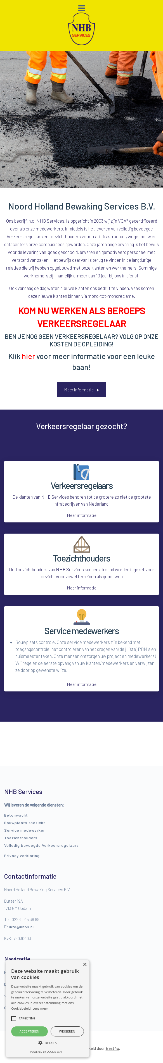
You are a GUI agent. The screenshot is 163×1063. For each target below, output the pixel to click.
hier (28, 355)
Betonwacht (16, 815)
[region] (81, 119)
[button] (6, 119)
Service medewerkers (81, 630)
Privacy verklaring (22, 855)
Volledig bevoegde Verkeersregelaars (41, 845)
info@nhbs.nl (21, 926)
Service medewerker (24, 830)
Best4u (112, 1048)
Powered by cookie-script (47, 1052)
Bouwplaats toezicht (24, 822)
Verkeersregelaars (82, 485)
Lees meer (40, 1008)
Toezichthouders (81, 558)
